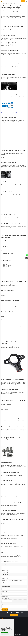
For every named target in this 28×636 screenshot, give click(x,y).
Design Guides (13, 3)
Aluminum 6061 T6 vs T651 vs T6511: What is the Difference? (11, 576)
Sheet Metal (5, 568)
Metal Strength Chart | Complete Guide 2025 (9, 583)
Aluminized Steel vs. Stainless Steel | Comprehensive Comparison (12, 580)
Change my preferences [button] (5, 633)
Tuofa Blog (9, 3)
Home (3, 3)
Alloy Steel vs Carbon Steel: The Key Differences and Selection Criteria (13, 582)
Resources (5, 3)
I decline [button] (6, 632)
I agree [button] (3, 632)
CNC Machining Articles (7, 567)
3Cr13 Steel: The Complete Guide (7, 578)
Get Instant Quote (14, 615)
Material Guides (5, 570)
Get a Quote (23, 1)
